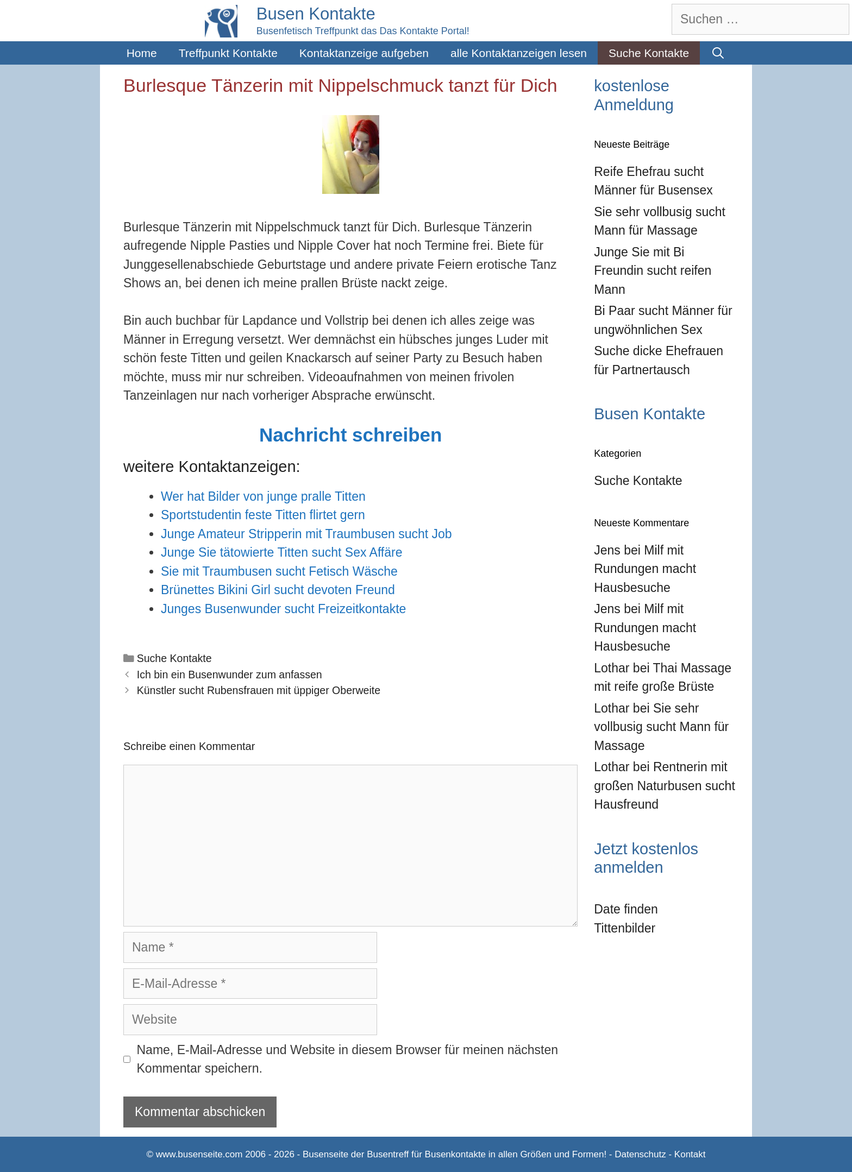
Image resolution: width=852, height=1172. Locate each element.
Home (142, 53)
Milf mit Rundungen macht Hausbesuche (645, 569)
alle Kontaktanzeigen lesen (518, 53)
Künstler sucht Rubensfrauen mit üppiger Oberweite (258, 690)
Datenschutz (640, 1154)
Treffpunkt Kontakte (228, 53)
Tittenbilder (624, 928)
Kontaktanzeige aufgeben (364, 53)
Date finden (626, 909)
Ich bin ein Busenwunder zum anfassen (229, 674)
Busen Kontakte (315, 13)
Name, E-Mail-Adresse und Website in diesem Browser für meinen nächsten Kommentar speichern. (348, 1059)
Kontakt (690, 1154)
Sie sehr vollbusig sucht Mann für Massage (661, 727)
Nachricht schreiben (350, 434)
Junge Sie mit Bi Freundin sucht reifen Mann (652, 271)
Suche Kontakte (649, 53)
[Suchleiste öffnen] (718, 53)
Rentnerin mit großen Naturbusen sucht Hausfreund (664, 785)
